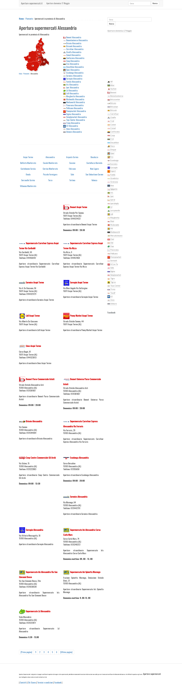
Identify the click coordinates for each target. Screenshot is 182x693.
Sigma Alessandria (73, 114)
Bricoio (111, 103)
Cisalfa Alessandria (73, 52)
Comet (111, 125)
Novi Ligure (94, 168)
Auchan (111, 89)
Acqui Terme (28, 157)
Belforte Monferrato (28, 162)
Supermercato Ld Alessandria (38, 611)
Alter (111, 85)
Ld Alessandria (72, 90)
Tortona (72, 180)
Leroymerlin (113, 210)
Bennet (111, 92)
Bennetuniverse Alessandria (77, 40)
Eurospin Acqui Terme (79, 282)
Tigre (111, 278)
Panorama (113, 250)
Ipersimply (113, 203)
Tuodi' (111, 293)
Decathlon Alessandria (75, 66)
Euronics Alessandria (74, 75)
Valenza (94, 180)
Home (21, 18)
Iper (110, 196)
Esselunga (112, 160)
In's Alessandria (72, 84)
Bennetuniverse (115, 96)
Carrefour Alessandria (74, 49)
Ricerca (155, 3)
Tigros (111, 282)
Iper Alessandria (72, 87)
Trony (111, 289)
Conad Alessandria (73, 55)
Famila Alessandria (73, 81)
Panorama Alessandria (75, 105)
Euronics (112, 164)
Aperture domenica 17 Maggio (58, 3)
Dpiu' (111, 153)
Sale (72, 174)
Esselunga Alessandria (74, 72)
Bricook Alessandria (74, 46)
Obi (110, 243)
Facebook (57, 682)
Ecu (110, 157)
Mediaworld (113, 232)
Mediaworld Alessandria (75, 102)
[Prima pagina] (26, 652)
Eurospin (112, 167)
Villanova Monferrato (28, 186)
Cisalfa (111, 117)
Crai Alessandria (72, 63)
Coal (110, 121)
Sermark (112, 261)
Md (110, 228)
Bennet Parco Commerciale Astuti (40, 379)
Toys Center (113, 286)
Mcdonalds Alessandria (75, 99)
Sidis (110, 268)
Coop (111, 135)
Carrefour (113, 114)
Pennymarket (114, 257)
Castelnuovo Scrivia (28, 168)
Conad (111, 128)
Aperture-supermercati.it (32, 3)
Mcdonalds (113, 225)
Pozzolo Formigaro (50, 174)
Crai (110, 139)
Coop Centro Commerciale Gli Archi (41, 457)
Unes (111, 300)
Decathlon (113, 143)
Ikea (110, 185)
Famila (111, 175)
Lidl (110, 214)
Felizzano (72, 168)
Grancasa (112, 182)
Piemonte (29, 18)
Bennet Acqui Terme (78, 207)
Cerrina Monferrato (50, 168)
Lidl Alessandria (72, 93)
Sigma (111, 271)
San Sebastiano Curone (94, 174)
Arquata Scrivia (72, 157)
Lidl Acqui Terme (33, 315)
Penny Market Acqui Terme (81, 315)
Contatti (23, 682)
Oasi (110, 239)
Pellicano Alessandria (74, 108)
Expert (111, 171)
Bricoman (112, 107)
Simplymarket (114, 275)
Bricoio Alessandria (73, 43)
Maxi (110, 221)
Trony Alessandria (73, 122)
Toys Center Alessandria (75, 119)
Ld (109, 207)
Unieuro (112, 304)
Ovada (28, 174)
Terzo (50, 180)
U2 (110, 296)
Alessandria (50, 157)
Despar (111, 150)
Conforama (113, 132)
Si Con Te (112, 264)
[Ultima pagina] (66, 652)
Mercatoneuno (114, 236)
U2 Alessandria (72, 125)
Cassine (72, 162)
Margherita (113, 218)
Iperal (111, 200)
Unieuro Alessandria (74, 131)
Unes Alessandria (73, 128)
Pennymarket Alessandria (76, 111)
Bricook (112, 110)
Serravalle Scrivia (28, 180)
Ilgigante (112, 189)
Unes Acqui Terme (33, 346)
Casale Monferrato (50, 162)
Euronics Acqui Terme (35, 282)
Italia (20, 73)
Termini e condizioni (45, 682)
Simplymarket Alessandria (76, 117)
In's (110, 193)
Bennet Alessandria (73, 37)
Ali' (110, 82)
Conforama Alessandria (75, 58)
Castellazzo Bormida (94, 162)
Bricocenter (113, 99)
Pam (110, 246)
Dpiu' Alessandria (72, 69)
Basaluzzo (94, 157)
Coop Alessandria (72, 60)
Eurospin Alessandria (74, 78)
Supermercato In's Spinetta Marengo (85, 572)
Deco (111, 146)
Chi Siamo (32, 682)
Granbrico (113, 178)
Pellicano (112, 253)
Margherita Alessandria (75, 96)
